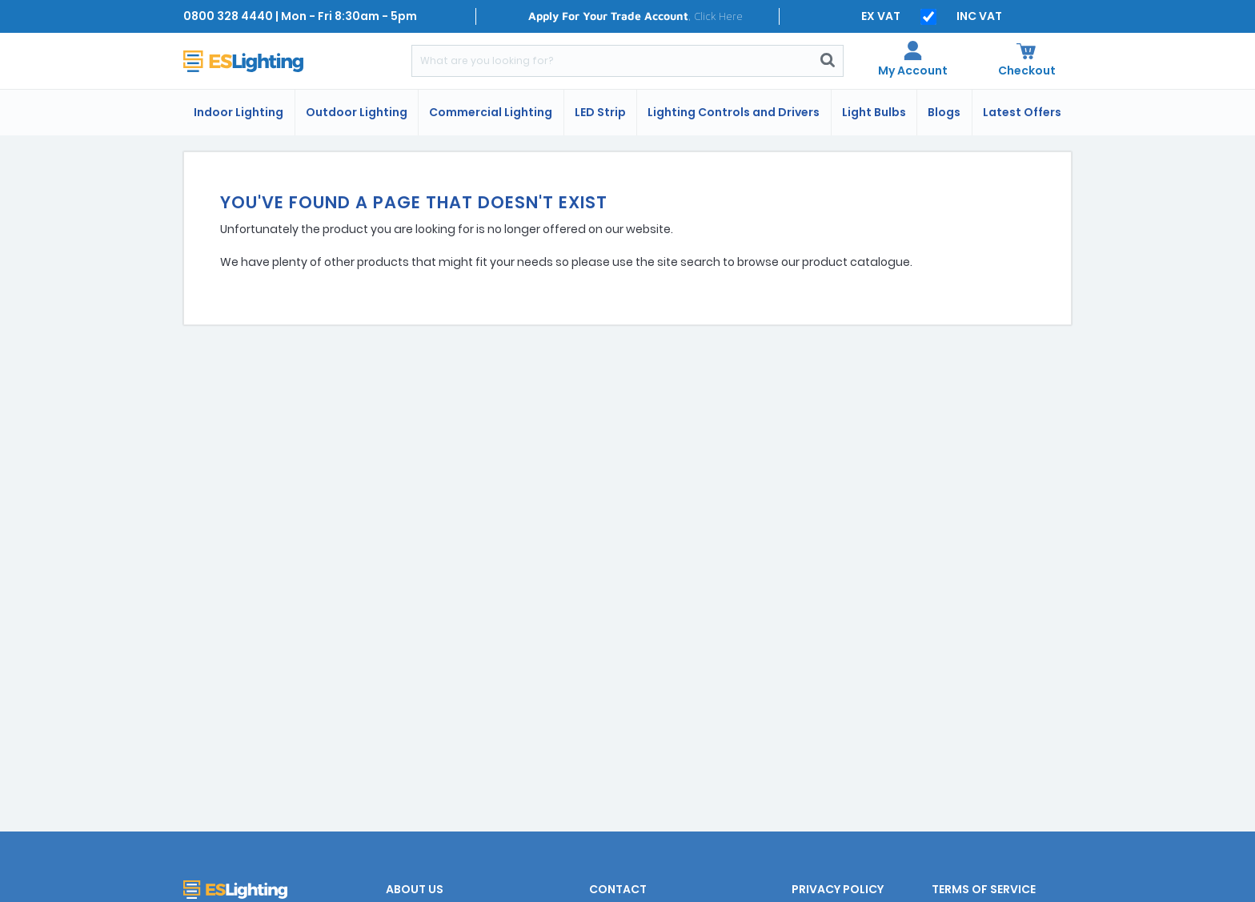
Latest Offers (1022, 112)
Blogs (944, 112)
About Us (414, 889)
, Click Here (635, 15)
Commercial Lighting (490, 112)
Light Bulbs (874, 112)
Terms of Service (984, 889)
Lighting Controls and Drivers (734, 112)
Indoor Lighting (238, 112)
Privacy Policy (838, 889)
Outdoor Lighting (356, 112)
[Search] (612, 61)
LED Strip (600, 112)
